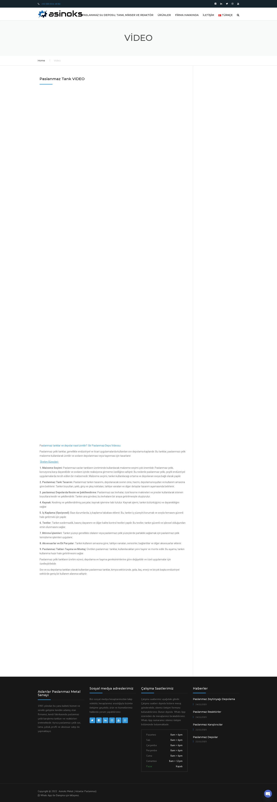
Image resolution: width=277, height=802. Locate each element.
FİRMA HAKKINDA (187, 15)
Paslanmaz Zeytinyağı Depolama (214, 699)
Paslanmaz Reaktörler (207, 711)
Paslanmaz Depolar (205, 737)
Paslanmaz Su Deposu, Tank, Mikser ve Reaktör (117, 15)
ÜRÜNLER (164, 15)
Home (41, 60)
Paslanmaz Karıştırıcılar (208, 724)
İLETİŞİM (208, 15)
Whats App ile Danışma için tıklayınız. (60, 795)
